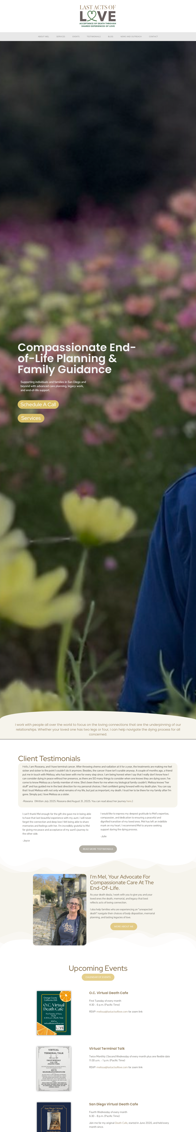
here (129, 801)
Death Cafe (121, 1123)
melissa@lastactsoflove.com (112, 1011)
